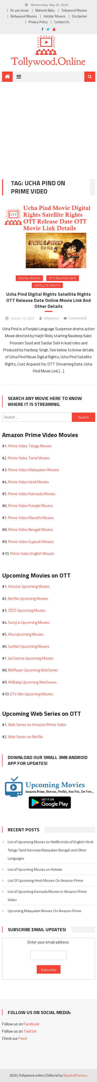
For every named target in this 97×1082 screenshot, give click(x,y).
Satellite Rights (47, 285)
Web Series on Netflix (25, 737)
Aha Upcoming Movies (26, 634)
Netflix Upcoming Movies (28, 598)
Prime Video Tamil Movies (29, 458)
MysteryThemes (75, 1075)
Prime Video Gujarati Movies (31, 542)
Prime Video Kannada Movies (31, 494)
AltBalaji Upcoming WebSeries (32, 682)
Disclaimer (79, 16)
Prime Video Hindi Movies (28, 482)
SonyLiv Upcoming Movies (29, 622)
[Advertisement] (48, 126)
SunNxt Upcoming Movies (28, 646)
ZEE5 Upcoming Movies (27, 610)
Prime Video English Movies (32, 553)
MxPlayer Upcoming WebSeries (33, 670)
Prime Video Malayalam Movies (33, 470)
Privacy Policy (38, 22)
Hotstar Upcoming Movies (29, 586)
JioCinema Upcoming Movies (31, 658)
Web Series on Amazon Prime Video (37, 725)
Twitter (30, 1031)
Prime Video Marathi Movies (31, 518)
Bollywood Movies (24, 16)
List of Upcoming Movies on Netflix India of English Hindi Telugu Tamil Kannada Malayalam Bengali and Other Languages (50, 850)
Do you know (19, 10)
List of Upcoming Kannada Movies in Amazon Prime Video (47, 895)
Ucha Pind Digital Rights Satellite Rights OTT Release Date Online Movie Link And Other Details (48, 300)
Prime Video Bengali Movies (30, 530)
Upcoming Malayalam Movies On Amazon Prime (44, 910)
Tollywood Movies (74, 10)
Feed (23, 1038)
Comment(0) (77, 318)
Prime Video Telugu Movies (30, 446)
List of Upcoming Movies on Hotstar (35, 869)
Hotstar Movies (54, 16)
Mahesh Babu (45, 10)
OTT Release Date (62, 278)
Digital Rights (29, 278)
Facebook (31, 1024)
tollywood (51, 318)
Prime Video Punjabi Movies (30, 506)
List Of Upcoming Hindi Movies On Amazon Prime (45, 880)
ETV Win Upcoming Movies (31, 694)
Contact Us (61, 22)
